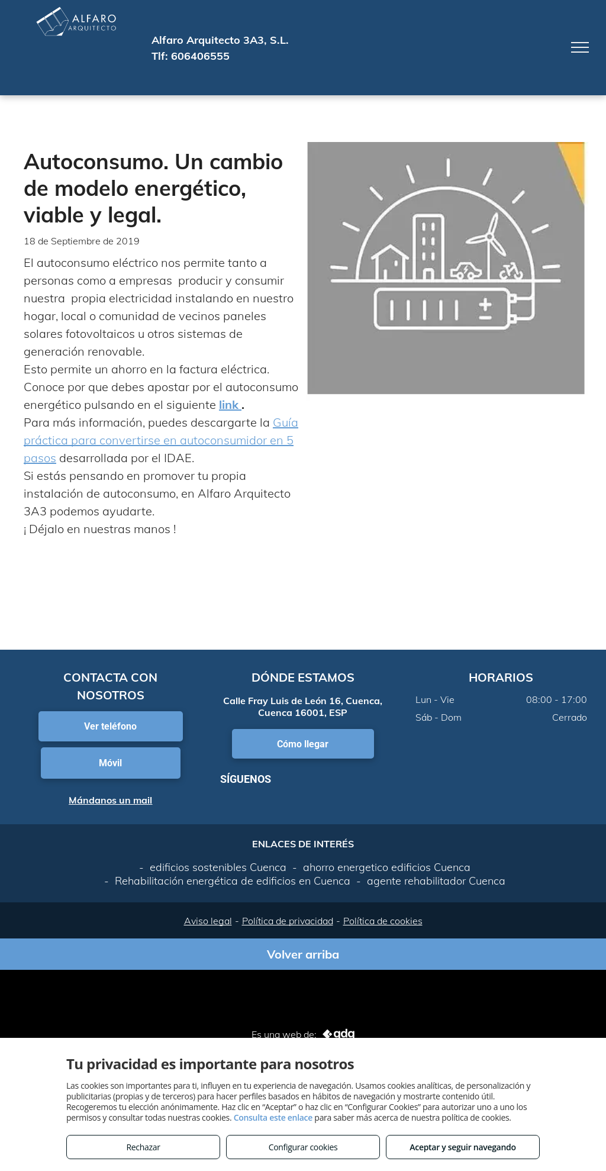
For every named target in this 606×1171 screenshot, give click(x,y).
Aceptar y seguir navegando (462, 1147)
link (230, 404)
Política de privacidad (287, 921)
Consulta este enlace (273, 1117)
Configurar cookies (303, 1147)
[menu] (580, 47)
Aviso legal (208, 921)
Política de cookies (383, 921)
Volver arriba (303, 954)
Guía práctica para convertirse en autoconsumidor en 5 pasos (161, 440)
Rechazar (143, 1147)
